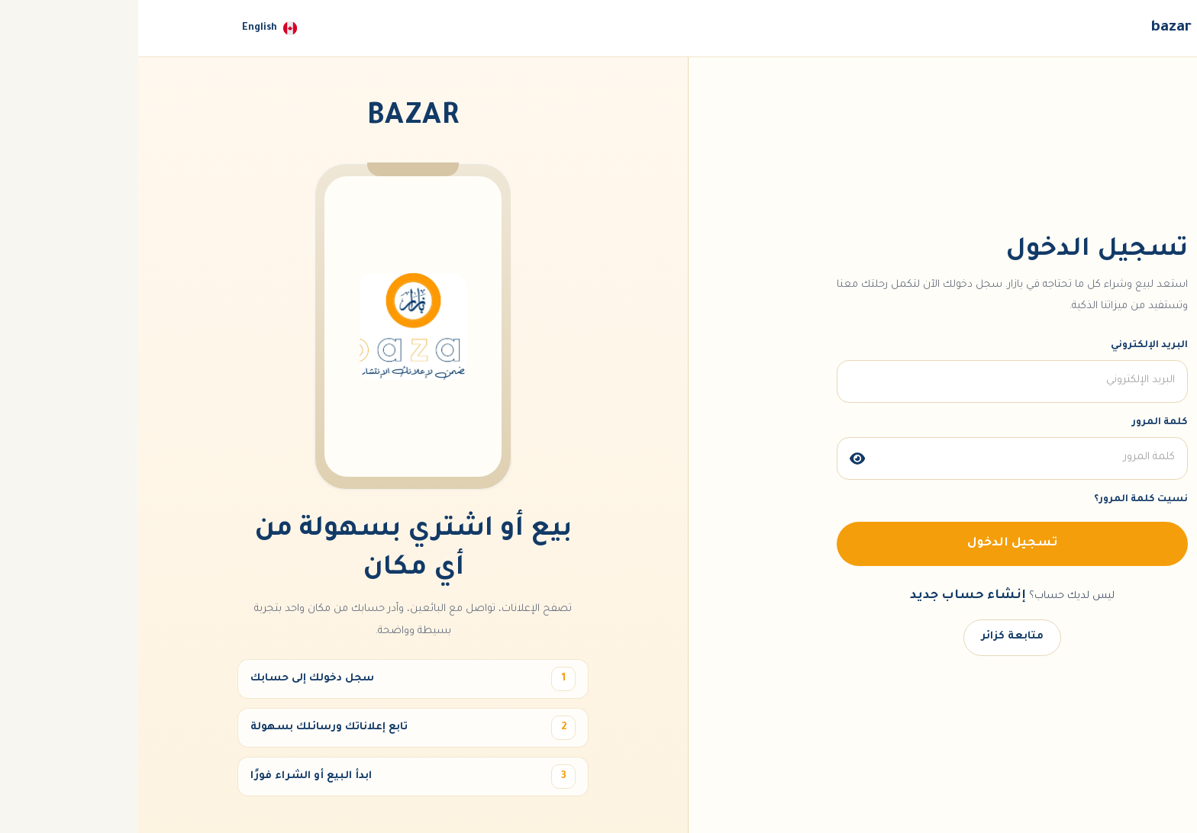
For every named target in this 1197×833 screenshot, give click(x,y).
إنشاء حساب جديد (830, 596)
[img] (719, 458)
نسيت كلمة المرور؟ (1003, 499)
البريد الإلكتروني (1011, 345)
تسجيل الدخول (874, 543)
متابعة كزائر (874, 636)
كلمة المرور (1022, 422)
